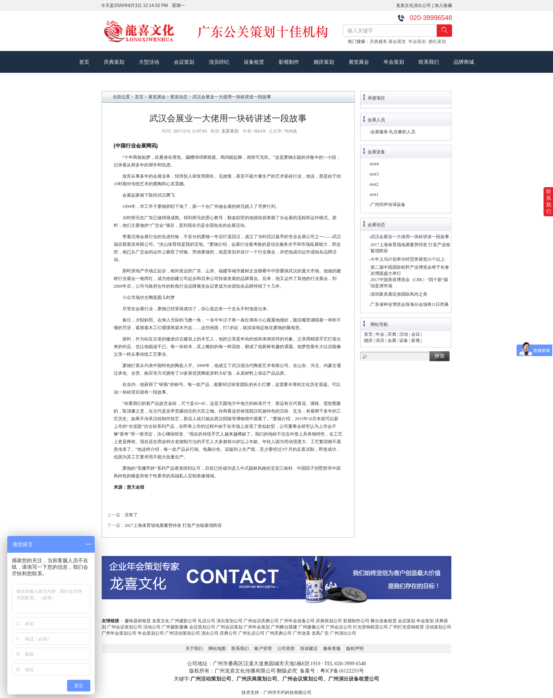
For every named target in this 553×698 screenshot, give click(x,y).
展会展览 (398, 41)
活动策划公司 (438, 627)
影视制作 (289, 62)
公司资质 (286, 648)
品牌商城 (464, 62)
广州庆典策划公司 (256, 679)
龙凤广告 (320, 633)
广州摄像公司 (311, 627)
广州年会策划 (257, 627)
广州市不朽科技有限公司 (287, 692)
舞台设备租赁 (383, 620)
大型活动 (149, 62)
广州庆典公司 (279, 633)
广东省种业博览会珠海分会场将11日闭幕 (409, 304)
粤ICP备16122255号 (342, 671)
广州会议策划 (229, 627)
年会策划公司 (151, 633)
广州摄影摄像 (175, 627)
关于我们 (194, 648)
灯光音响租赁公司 (370, 627)
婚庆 (368, 340)
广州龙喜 (301, 633)
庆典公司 (228, 633)
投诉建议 (309, 648)
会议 (415, 334)
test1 (374, 194)
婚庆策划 (324, 62)
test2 (374, 184)
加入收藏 (443, 5)
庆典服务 (379, 41)
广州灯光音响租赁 (406, 627)
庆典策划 (114, 62)
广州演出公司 (343, 633)
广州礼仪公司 (251, 633)
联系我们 (429, 62)
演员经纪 (219, 62)
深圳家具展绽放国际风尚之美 (398, 294)
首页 (84, 62)
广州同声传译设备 (387, 204)
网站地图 (217, 648)
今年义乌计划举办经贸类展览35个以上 (407, 259)
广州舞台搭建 (284, 627)
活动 (403, 334)
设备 (403, 340)
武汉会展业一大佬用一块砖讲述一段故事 (409, 236)
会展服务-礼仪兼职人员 (393, 131)
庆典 (392, 334)
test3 (374, 174)
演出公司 (210, 633)
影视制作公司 (356, 620)
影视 (415, 340)
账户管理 (263, 648)
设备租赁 (254, 62)
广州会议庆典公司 (261, 620)
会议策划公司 (202, 627)
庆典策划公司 (329, 620)
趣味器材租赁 (138, 620)
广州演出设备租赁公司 (353, 679)
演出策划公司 (229, 620)
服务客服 (332, 648)
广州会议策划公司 (124, 627)
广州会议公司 (339, 627)
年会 (380, 334)
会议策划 (184, 62)
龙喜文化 (160, 620)
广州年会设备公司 (297, 620)
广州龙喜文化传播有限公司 (245, 671)
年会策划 (418, 41)
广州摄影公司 (183, 620)
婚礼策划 (438, 41)
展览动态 (179, 96)
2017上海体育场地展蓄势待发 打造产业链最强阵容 (173, 525)
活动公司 (152, 627)
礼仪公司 (206, 620)
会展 (392, 340)
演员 (380, 340)
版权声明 (355, 648)
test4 (374, 163)
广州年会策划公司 (119, 633)
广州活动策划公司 (182, 633)
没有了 (131, 514)
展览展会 (359, 62)
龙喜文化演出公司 (413, 5)
